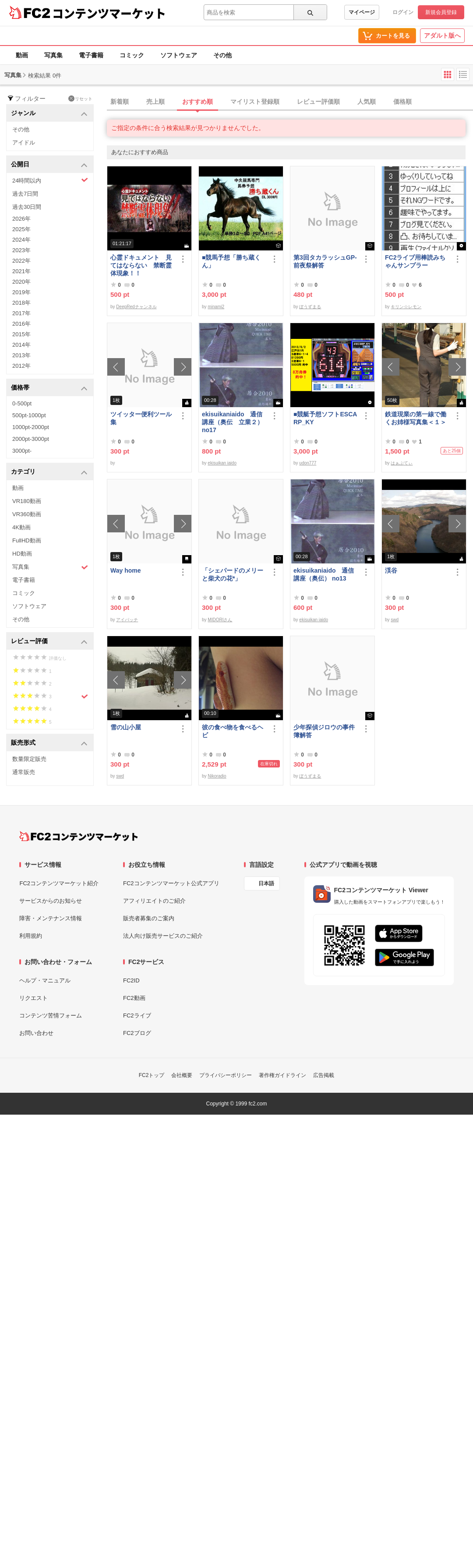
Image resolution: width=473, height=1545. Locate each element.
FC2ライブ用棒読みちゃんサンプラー (415, 261)
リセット (80, 98)
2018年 (21, 302)
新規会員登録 (441, 12)
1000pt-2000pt (30, 427)
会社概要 (181, 1075)
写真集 (53, 55)
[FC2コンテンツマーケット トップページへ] (78, 836)
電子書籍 (91, 55)
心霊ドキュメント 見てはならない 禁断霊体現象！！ (141, 265)
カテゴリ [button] (49, 472)
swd (395, 619)
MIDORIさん (220, 619)
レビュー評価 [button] (49, 641)
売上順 (155, 101)
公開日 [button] (49, 165)
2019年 (21, 292)
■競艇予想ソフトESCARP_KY (325, 418)
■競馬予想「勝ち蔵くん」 (231, 261)
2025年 (21, 229)
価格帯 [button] (49, 388)
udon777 (307, 463)
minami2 (216, 306)
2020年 (21, 281)
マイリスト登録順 (254, 101)
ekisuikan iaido (222, 463)
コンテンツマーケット (109, 13)
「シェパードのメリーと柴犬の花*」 (232, 574)
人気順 (366, 101)
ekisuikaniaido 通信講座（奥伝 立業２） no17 (232, 422)
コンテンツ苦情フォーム (50, 1015)
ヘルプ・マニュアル (45, 980)
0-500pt (22, 403)
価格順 (402, 101)
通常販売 (23, 772)
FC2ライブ (137, 1015)
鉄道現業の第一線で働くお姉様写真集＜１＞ (415, 418)
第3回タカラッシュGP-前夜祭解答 (325, 261)
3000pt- (22, 450)
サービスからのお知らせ (50, 900)
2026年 (21, 218)
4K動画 (21, 527)
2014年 (21, 344)
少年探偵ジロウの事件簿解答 (324, 731)
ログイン (402, 12)
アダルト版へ (442, 35)
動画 (22, 55)
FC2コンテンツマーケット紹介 (59, 883)
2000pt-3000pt (30, 439)
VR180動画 (26, 501)
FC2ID (131, 980)
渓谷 (391, 570)
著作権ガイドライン (282, 1075)
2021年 (21, 271)
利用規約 (30, 936)
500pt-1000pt (29, 415)
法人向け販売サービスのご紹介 (163, 936)
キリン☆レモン (406, 306)
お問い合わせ (36, 1033)
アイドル (23, 142)
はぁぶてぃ (402, 463)
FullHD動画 (26, 540)
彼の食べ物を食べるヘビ (232, 731)
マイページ (362, 12)
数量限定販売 (29, 759)
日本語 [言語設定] (266, 883)
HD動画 (22, 553)
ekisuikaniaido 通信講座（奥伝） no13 (323, 574)
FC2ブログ (137, 1033)
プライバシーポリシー (225, 1075)
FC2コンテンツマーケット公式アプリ (171, 883)
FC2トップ (152, 1075)
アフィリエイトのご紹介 (154, 900)
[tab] (290, 102)
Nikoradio (217, 776)
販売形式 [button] (49, 743)
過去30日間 (26, 207)
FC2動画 (134, 998)
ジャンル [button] (49, 113)
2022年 (21, 260)
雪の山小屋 (125, 727)
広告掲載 (323, 1075)
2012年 (21, 365)
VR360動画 (26, 514)
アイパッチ (127, 619)
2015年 (21, 334)
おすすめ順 (197, 101)
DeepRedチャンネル (136, 306)
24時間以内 (50, 180)
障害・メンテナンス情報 (50, 918)
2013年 (21, 355)
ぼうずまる (310, 306)
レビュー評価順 (318, 101)
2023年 (21, 250)
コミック (132, 55)
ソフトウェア (178, 55)
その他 (222, 55)
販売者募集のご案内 (148, 918)
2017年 (21, 313)
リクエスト (33, 998)
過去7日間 (25, 193)
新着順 (119, 101)
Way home (125, 570)
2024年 (21, 239)
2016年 (21, 323)
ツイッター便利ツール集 (141, 418)
